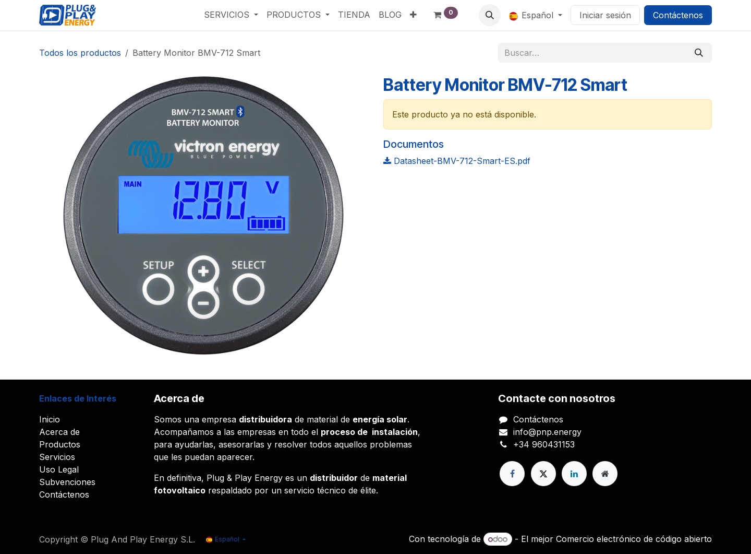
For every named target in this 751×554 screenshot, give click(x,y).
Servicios (57, 457)
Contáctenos (678, 15)
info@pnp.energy (547, 432)
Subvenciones (67, 482)
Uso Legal (59, 469)
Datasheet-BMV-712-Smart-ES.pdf (456, 161)
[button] (490, 15)
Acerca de (59, 432)
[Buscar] (699, 53)
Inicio (49, 419)
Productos (59, 444)
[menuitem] (231, 14)
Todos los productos (80, 53)
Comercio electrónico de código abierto (634, 539)
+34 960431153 (544, 444)
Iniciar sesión (605, 15)
